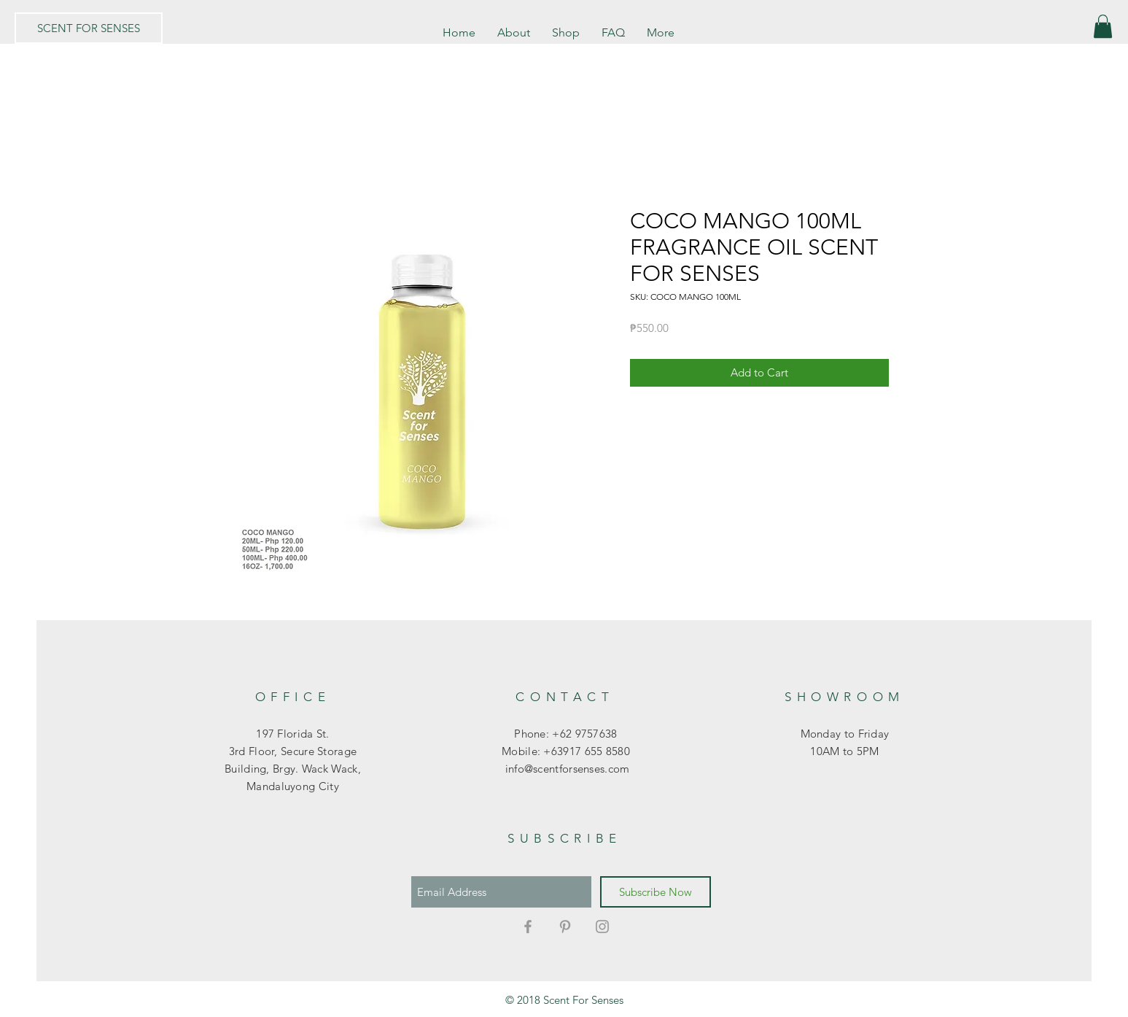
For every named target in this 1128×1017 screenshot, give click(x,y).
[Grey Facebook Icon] (528, 926)
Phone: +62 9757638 (565, 733)
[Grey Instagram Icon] (602, 926)
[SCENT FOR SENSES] (89, 28)
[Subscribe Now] (655, 892)
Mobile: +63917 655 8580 (566, 751)
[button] (1103, 26)
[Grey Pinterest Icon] (565, 926)
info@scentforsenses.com (565, 769)
